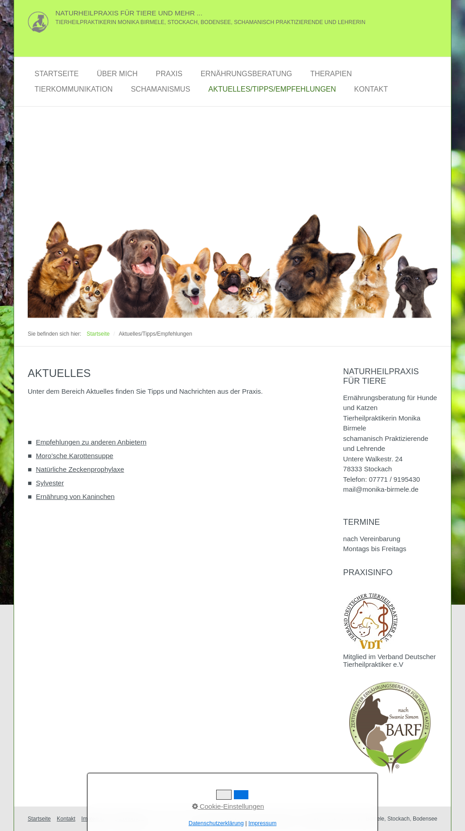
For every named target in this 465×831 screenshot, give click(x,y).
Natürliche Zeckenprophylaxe (80, 469)
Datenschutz (129, 819)
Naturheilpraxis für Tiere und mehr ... (129, 13)
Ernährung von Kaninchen (75, 496)
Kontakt (371, 89)
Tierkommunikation (74, 89)
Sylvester (50, 483)
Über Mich (117, 74)
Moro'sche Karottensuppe (74, 455)
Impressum (94, 819)
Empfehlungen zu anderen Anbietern (91, 442)
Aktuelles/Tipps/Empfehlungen (272, 89)
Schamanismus (160, 89)
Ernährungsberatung (246, 74)
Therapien (331, 74)
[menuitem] (56, 74)
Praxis (169, 74)
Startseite (57, 74)
